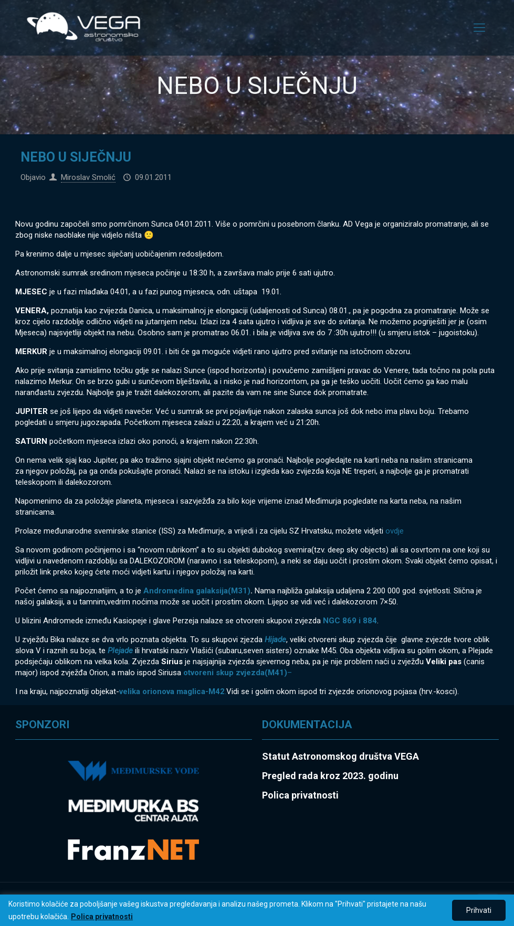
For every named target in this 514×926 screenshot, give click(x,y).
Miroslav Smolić (88, 177)
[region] (257, 910)
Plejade (120, 650)
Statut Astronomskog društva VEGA (340, 756)
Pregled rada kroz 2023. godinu (330, 775)
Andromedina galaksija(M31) (196, 590)
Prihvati (478, 910)
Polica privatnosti (102, 916)
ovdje (393, 531)
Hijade (275, 639)
